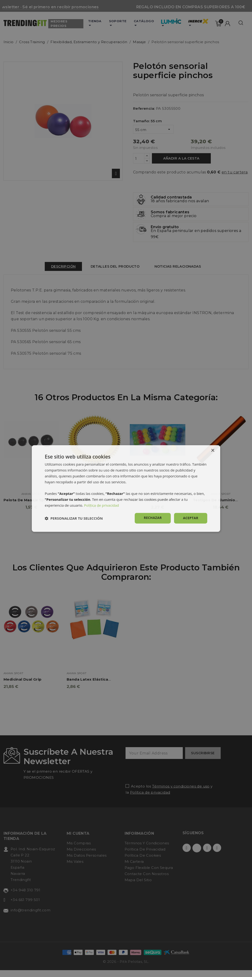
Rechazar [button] (153, 518)
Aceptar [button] (190, 518)
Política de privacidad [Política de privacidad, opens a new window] (101, 505)
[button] (74, 518)
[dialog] (126, 488)
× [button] (212, 450)
